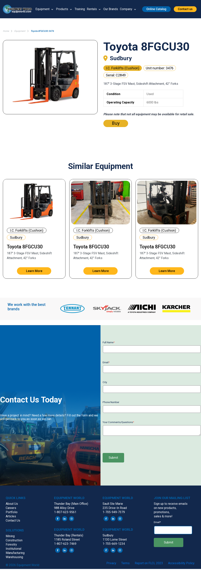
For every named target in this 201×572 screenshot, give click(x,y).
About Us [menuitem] (12, 504)
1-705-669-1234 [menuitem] (114, 544)
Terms (125, 563)
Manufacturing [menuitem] (15, 553)
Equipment (42, 9)
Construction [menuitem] (14, 540)
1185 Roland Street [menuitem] (67, 539)
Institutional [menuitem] (13, 548)
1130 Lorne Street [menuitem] (115, 539)
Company (126, 9)
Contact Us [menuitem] (13, 520)
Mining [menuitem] (10, 536)
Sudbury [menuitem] (108, 535)
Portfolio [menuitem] (12, 512)
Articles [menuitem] (11, 516)
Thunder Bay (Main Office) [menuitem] (71, 504)
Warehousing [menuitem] (14, 557)
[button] (19, 9)
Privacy (111, 563)
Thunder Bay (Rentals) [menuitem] (68, 535)
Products (62, 9)
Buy (116, 123)
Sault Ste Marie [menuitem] (113, 504)
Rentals (92, 9)
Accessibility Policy (181, 563)
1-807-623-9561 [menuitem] (65, 512)
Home (6, 31)
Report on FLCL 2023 (149, 563)
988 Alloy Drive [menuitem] (64, 508)
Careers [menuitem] (11, 508)
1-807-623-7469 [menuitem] (65, 544)
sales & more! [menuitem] (163, 516)
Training (80, 9)
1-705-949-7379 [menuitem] (114, 512)
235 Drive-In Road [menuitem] (115, 508)
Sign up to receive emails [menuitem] (170, 504)
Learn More (34, 271)
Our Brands (110, 9)
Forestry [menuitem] (11, 544)
